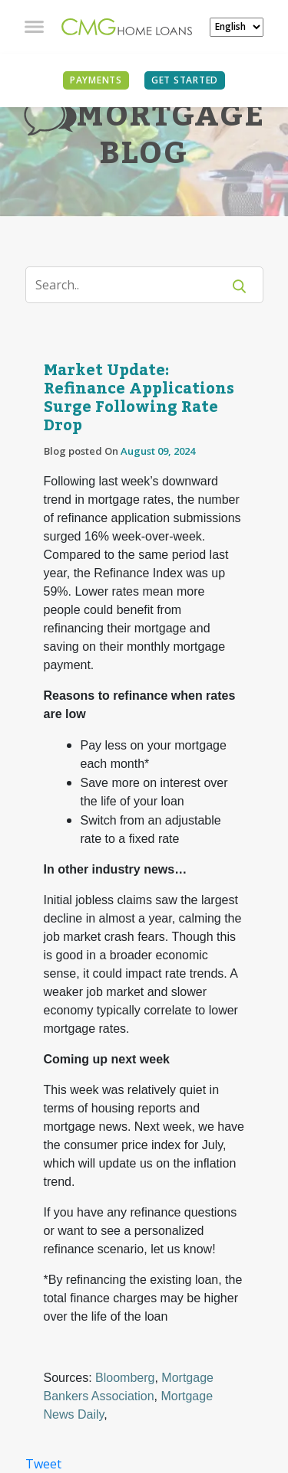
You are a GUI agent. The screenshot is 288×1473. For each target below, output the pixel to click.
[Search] (133, 285)
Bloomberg (124, 1377)
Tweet (43, 1463)
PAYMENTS (96, 80)
